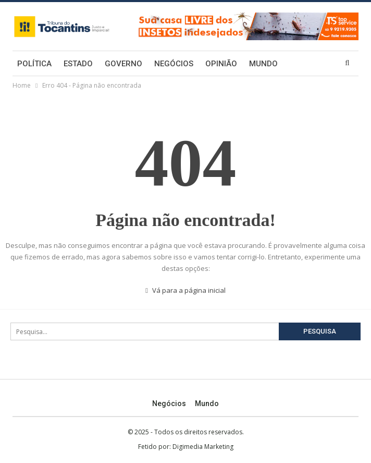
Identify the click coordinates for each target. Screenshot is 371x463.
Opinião (221, 63)
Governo (123, 63)
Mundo (263, 63)
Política (34, 63)
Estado (78, 63)
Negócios (173, 63)
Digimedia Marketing (202, 446)
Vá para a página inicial (185, 290)
